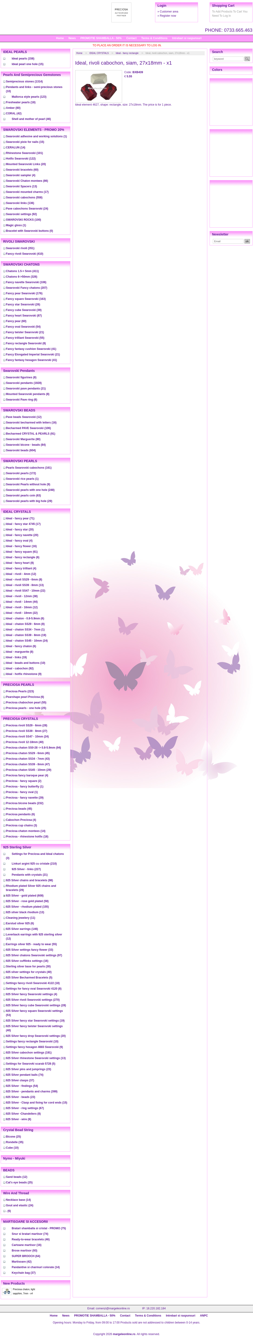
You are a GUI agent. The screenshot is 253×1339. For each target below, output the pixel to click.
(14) (15, 147)
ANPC (204, 1315)
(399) (32, 1091)
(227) (26, 869)
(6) (21, 399)
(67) (25, 1108)
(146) (22, 929)
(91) (30, 433)
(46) (31, 119)
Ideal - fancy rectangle (127, 53)
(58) (27, 901)
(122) (21, 158)
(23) (28, 1069)
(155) (27, 906)
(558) (24, 197)
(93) (24, 1250)
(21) (25, 332)
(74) (24, 1074)
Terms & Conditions (154, 38)
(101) (24, 153)
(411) (22, 271)
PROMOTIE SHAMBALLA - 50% (101, 38)
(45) (28, 753)
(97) (34, 955)
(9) (28, 484)
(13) (21, 186)
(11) (20, 917)
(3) (21, 825)
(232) (24, 803)
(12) (24, 417)
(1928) (24, 383)
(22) (25, 590)
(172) (21, 473)
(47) (28, 764)
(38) (22, 596)
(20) (26, 164)
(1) (36, 136)
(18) (21, 102)
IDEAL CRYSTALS (99, 53)
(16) (31, 422)
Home (60, 38)
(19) (26, 635)
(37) (20, 1080)
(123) (29, 96)
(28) (26, 725)
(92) (21, 214)
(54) (23, 326)
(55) (25, 337)
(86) (27, 180)
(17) (27, 192)
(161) (29, 467)
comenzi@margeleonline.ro (113, 1308)
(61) (22, 551)
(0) (29, 230)
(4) (21, 175)
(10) (25, 663)
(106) (26, 282)
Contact (131, 38)
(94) (33, 747)
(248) (30, 490)
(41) (31, 349)
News (72, 38)
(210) (34, 863)
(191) (29, 1052)
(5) (29, 977)
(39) (24, 310)
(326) (21, 276)
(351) (20, 248)
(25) (26, 708)
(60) (22, 169)
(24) (27, 208)
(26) (23, 304)
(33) (29, 949)
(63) (23, 495)
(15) (28, 64)
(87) (24, 315)
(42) (14, 113)
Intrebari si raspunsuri (187, 38)
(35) (14, 1142)
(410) (24, 253)
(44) (22, 601)
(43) (28, 758)
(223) (20, 691)
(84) (26, 444)
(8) (26, 343)
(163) (26, 299)
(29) (29, 501)
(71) (20, 518)
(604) (21, 450)
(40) (25, 742)
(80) (13, 108)
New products (14, 1283)
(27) (26, 731)
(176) (24, 293)
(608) (25, 895)
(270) (33, 999)
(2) (24, 781)
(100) (23, 219)
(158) (23, 58)
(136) (20, 203)
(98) (29, 880)
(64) (26, 1256)
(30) (28, 966)
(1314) (24, 81)
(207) (26, 287)
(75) (39, 1228)
